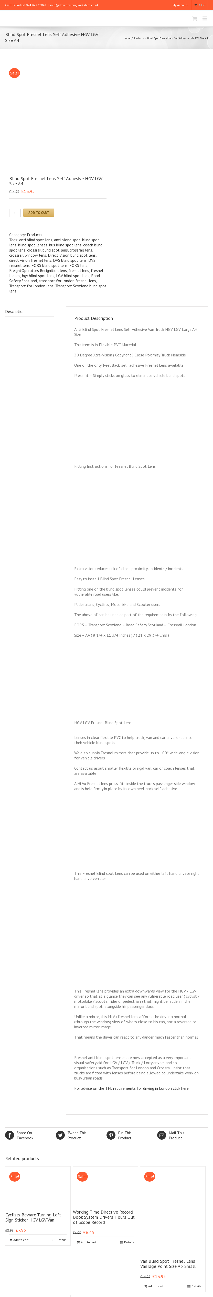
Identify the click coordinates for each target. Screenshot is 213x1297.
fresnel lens (79, 174)
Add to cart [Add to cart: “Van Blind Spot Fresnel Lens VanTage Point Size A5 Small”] (155, 1190)
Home (127, 38)
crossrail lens (81, 153)
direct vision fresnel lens (30, 164)
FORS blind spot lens (49, 169)
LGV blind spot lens (72, 179)
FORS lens (78, 169)
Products (139, 38)
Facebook (30, 1039)
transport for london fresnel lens (67, 184)
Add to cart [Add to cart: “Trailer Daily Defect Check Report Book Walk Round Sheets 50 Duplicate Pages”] (20, 1275)
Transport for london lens (31, 189)
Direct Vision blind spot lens (72, 158)
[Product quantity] (14, 117)
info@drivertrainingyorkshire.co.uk (74, 5)
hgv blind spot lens (38, 179)
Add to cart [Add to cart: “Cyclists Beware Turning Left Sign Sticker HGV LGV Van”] (20, 1144)
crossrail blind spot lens (47, 153)
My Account (180, 5)
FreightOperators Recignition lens (38, 174)
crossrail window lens (27, 158)
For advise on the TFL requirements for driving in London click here (131, 992)
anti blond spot (67, 143)
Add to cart (38, 116)
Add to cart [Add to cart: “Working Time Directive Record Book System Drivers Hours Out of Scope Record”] (88, 1146)
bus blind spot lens (65, 148)
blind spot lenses (32, 148)
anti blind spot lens (35, 143)
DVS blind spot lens (70, 164)
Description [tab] (15, 215)
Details (62, 1144)
